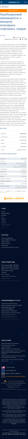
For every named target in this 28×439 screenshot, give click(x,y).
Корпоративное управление (9, 311)
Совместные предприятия (8, 277)
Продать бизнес (5, 243)
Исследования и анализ (8, 345)
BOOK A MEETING (14, 198)
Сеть (2, 217)
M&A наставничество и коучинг (10, 349)
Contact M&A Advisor (13, 10)
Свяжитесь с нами (6, 383)
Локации (3, 215)
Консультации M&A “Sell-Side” (10, 265)
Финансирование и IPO (8, 307)
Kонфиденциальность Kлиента (9, 390)
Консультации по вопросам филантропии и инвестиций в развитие (13, 357)
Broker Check (13, 423)
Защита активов (6, 347)
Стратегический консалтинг (9, 303)
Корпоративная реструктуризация (10, 313)
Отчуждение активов (7, 270)
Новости (3, 223)
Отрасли (3, 219)
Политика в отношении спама (14, 385)
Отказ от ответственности (17, 381)
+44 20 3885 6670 (11, 370)
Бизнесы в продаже (7, 238)
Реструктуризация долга (8, 315)
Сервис (3, 221)
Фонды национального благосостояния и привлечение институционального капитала (13, 353)
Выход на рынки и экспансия (10, 343)
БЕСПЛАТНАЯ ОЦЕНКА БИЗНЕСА (16, 376)
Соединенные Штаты (20, 37)
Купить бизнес (5, 241)
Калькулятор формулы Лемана (10, 248)
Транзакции (4, 245)
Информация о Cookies (14, 387)
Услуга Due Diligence (7, 309)
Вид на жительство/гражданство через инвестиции (12, 362)
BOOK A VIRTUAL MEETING (13, 373)
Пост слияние (5, 275)
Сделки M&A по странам (8, 240)
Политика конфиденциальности (18, 383)
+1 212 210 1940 (10, 367)
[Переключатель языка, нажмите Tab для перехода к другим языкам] (24, 2)
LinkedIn (7, 381)
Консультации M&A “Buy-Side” (10, 267)
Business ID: (8, 39)
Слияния (3, 273)
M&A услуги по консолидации (10, 269)
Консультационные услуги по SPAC (11, 305)
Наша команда (5, 213)
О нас (3, 211)
